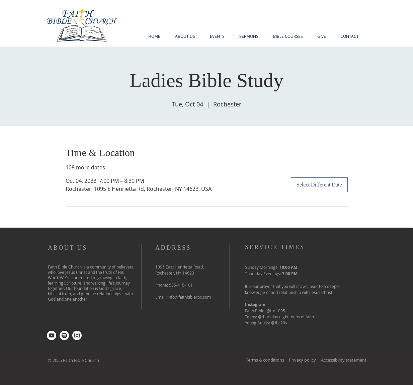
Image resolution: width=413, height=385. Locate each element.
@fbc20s (279, 322)
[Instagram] (77, 335)
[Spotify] (64, 335)
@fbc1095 (275, 310)
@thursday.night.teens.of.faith (286, 316)
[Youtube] (51, 335)
